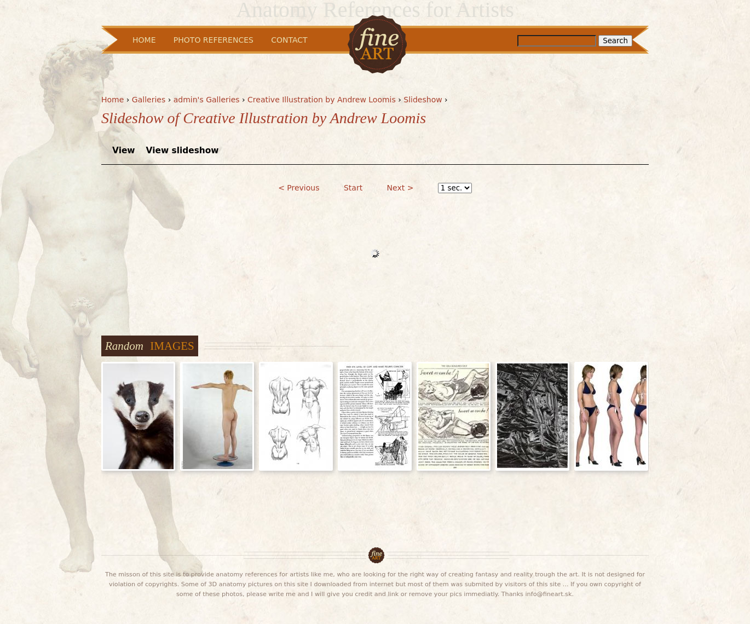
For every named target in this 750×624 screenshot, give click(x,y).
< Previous (298, 187)
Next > (400, 187)
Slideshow (422, 99)
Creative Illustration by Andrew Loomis (321, 99)
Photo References (213, 40)
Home (112, 99)
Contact (289, 40)
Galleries (148, 99)
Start (353, 187)
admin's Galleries (207, 99)
